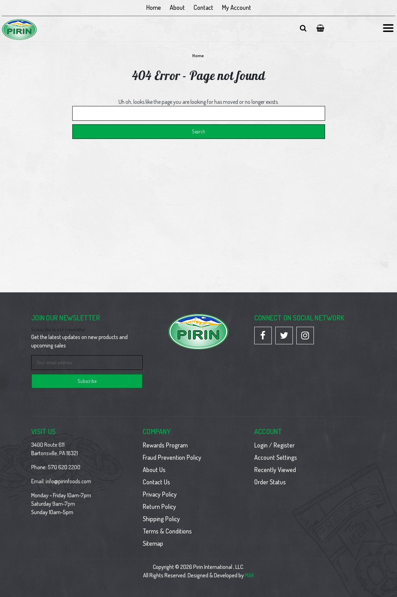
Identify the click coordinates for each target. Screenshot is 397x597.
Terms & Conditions (167, 531)
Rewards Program (165, 445)
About (177, 7)
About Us (154, 469)
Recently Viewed (275, 469)
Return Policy (159, 506)
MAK (249, 575)
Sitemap (153, 543)
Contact (203, 7)
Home (153, 7)
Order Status (270, 482)
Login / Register (274, 445)
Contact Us (156, 482)
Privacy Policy (160, 494)
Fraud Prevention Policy (172, 457)
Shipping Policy (161, 519)
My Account (236, 7)
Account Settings (275, 457)
